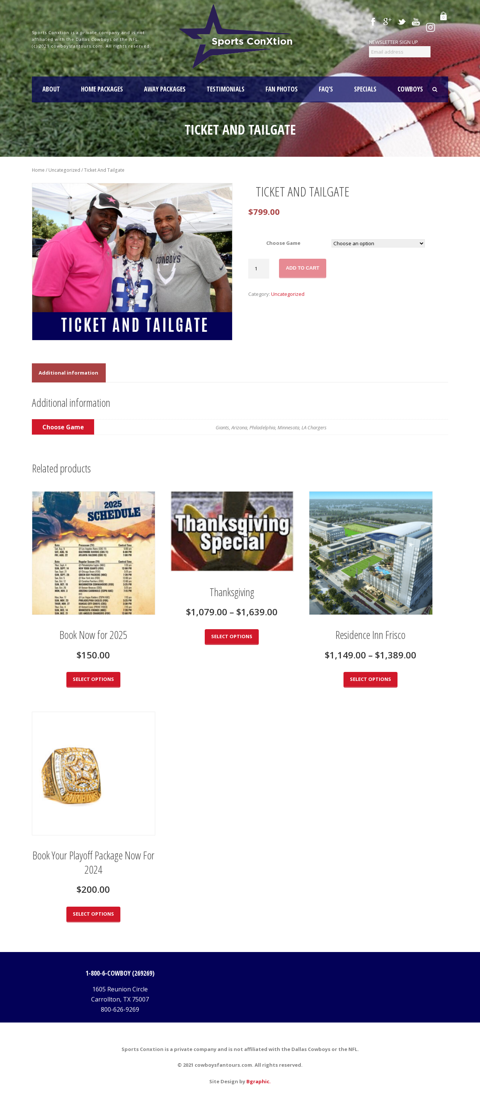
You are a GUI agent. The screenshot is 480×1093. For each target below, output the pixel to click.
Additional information (68, 372)
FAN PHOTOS (282, 89)
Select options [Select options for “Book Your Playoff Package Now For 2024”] (93, 913)
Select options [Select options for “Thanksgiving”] (231, 636)
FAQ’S (326, 89)
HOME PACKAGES (102, 89)
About (51, 89)
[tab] (68, 372)
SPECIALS (365, 89)
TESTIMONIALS (225, 89)
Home (38, 170)
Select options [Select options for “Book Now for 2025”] (93, 679)
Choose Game (283, 243)
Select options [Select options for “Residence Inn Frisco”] (370, 679)
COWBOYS (410, 89)
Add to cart (302, 268)
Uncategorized (64, 170)
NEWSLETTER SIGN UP (393, 42)
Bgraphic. (258, 1081)
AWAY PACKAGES (165, 89)
